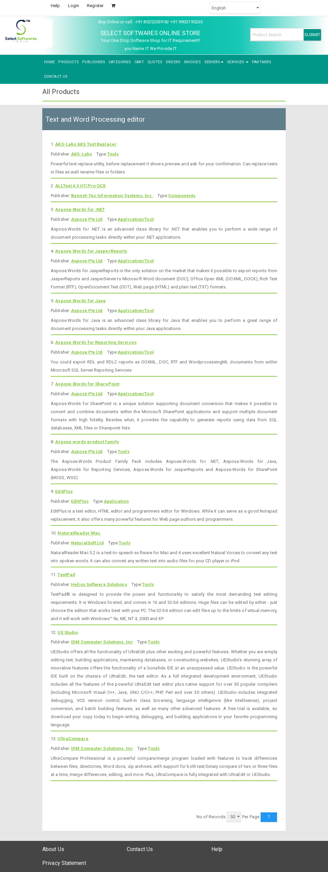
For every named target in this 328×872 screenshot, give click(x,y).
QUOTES (155, 62)
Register (95, 5)
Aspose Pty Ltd (86, 219)
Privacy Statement (64, 863)
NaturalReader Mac (78, 533)
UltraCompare (72, 738)
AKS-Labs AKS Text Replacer (86, 144)
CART (139, 62)
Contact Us (140, 849)
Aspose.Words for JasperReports (91, 251)
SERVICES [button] (238, 62)
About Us (53, 849)
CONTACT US (56, 76)
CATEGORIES (120, 62)
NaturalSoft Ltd (87, 542)
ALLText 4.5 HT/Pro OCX (80, 185)
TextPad (66, 574)
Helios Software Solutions (99, 584)
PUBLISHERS (93, 62)
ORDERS (173, 62)
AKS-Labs (81, 154)
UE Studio (67, 632)
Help (55, 5)
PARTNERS (261, 62)
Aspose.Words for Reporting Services (96, 342)
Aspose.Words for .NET (80, 209)
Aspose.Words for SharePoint (87, 383)
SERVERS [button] (214, 62)
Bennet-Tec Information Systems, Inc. (112, 195)
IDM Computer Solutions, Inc (102, 641)
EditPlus (64, 491)
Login (73, 5)
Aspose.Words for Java (80, 300)
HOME (49, 62)
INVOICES (192, 62)
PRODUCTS (68, 62)
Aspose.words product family (87, 441)
